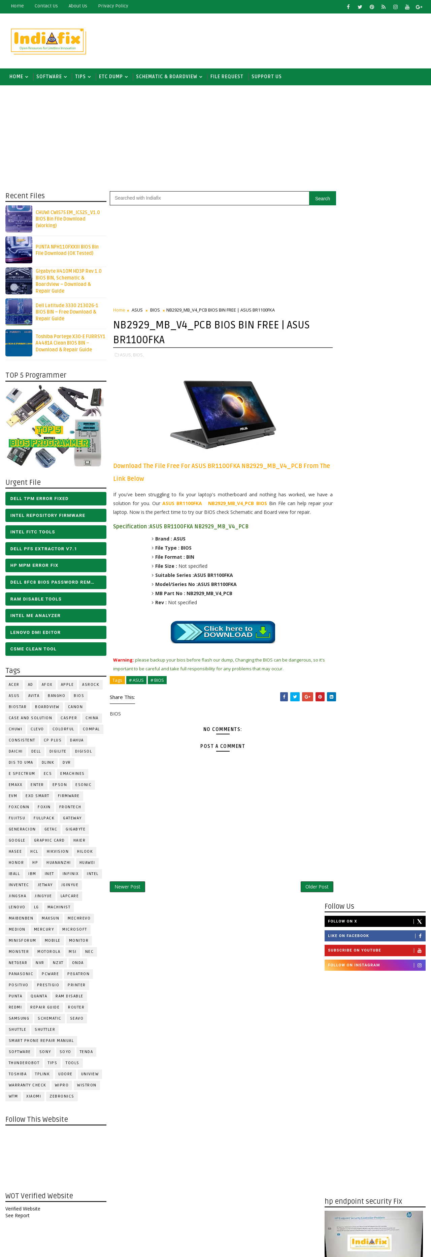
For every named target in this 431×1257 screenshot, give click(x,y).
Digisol (83, 752)
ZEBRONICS (61, 1097)
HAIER (79, 841)
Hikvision (57, 852)
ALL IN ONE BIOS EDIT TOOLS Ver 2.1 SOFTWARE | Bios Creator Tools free (390, 1146)
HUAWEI (87, 864)
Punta (15, 997)
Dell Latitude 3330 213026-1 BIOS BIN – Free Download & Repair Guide (66, 313)
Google (16, 841)
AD (30, 686)
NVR (40, 964)
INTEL (93, 875)
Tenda (86, 1053)
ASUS (14, 697)
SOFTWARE (49, 77)
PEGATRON (78, 975)
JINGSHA (17, 897)
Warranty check (27, 1086)
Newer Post (127, 896)
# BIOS (157, 690)
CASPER (69, 719)
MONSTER (18, 953)
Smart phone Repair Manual (41, 1042)
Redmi (15, 1008)
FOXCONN (18, 808)
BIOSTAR (17, 708)
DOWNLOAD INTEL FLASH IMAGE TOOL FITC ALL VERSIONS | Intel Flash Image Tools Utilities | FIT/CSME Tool (369, 1059)
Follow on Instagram (377, 256)
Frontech (70, 808)
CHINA (92, 719)
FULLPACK (44, 819)
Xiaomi (33, 1097)
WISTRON (87, 1086)
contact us (46, 6)
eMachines (72, 775)
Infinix (70, 875)
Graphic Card (49, 841)
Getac (50, 830)
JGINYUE (69, 886)
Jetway (45, 886)
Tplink (42, 1075)
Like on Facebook (377, 227)
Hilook (85, 852)
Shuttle (17, 1030)
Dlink (47, 763)
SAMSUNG (18, 1019)
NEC (89, 953)
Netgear (17, 964)
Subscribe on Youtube (377, 241)
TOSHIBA (17, 1075)
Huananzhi (58, 864)
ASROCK (90, 686)
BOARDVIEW (47, 708)
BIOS (79, 697)
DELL (36, 752)
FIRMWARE (68, 797)
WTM (13, 1097)
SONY (45, 1053)
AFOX (46, 686)
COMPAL (91, 730)
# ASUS (136, 690)
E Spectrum (21, 775)
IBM (32, 875)
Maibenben (20, 919)
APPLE (67, 686)
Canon (75, 708)
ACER (13, 686)
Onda (78, 964)
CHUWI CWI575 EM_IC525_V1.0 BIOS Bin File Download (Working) (67, 220)
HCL (34, 852)
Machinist (58, 908)
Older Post (302, 896)
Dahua (77, 741)
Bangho (56, 697)
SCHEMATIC (50, 1019)
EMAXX (15, 786)
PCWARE (50, 975)
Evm (12, 797)
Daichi (15, 752)
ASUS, (126, 356)
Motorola (48, 953)
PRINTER (77, 986)
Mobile (52, 941)
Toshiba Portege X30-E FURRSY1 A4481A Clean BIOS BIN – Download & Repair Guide (70, 344)
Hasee (15, 852)
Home (17, 6)
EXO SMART (37, 797)
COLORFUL (63, 730)
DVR (67, 763)
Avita (33, 697)
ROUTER (76, 1008)
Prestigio (48, 986)
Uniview (90, 1075)
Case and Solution (30, 719)
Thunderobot (23, 1064)
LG (36, 908)
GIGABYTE (76, 830)
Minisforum (22, 941)
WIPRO (62, 1086)
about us (77, 6)
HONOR (16, 864)
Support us (266, 77)
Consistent (21, 741)
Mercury (44, 930)
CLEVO (37, 730)
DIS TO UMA (20, 763)
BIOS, (138, 356)
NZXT (58, 964)
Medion (16, 930)
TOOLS (72, 1064)
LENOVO (16, 908)
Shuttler (45, 1030)
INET (49, 875)
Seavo (77, 1019)
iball (14, 875)
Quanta (39, 997)
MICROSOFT (74, 930)
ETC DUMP (111, 77)
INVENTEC (18, 886)
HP (35, 864)
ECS (47, 775)
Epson (59, 786)
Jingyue (43, 897)
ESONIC (83, 786)
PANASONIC (20, 975)
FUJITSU (16, 819)
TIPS (80, 77)
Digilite (57, 752)
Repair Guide (45, 1008)
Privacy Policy (113, 6)
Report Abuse (341, 1171)
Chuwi (15, 730)
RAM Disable (70, 997)
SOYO (65, 1053)
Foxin (44, 808)
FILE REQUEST (226, 77)
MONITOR (79, 941)
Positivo (18, 986)
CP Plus (52, 741)
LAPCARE (69, 897)
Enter (37, 786)
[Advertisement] (302, 39)
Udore (65, 1075)
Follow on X (377, 212)
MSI (73, 953)
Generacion (22, 830)
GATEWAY (72, 819)
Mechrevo (79, 919)
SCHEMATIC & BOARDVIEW (166, 77)
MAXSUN (50, 919)
